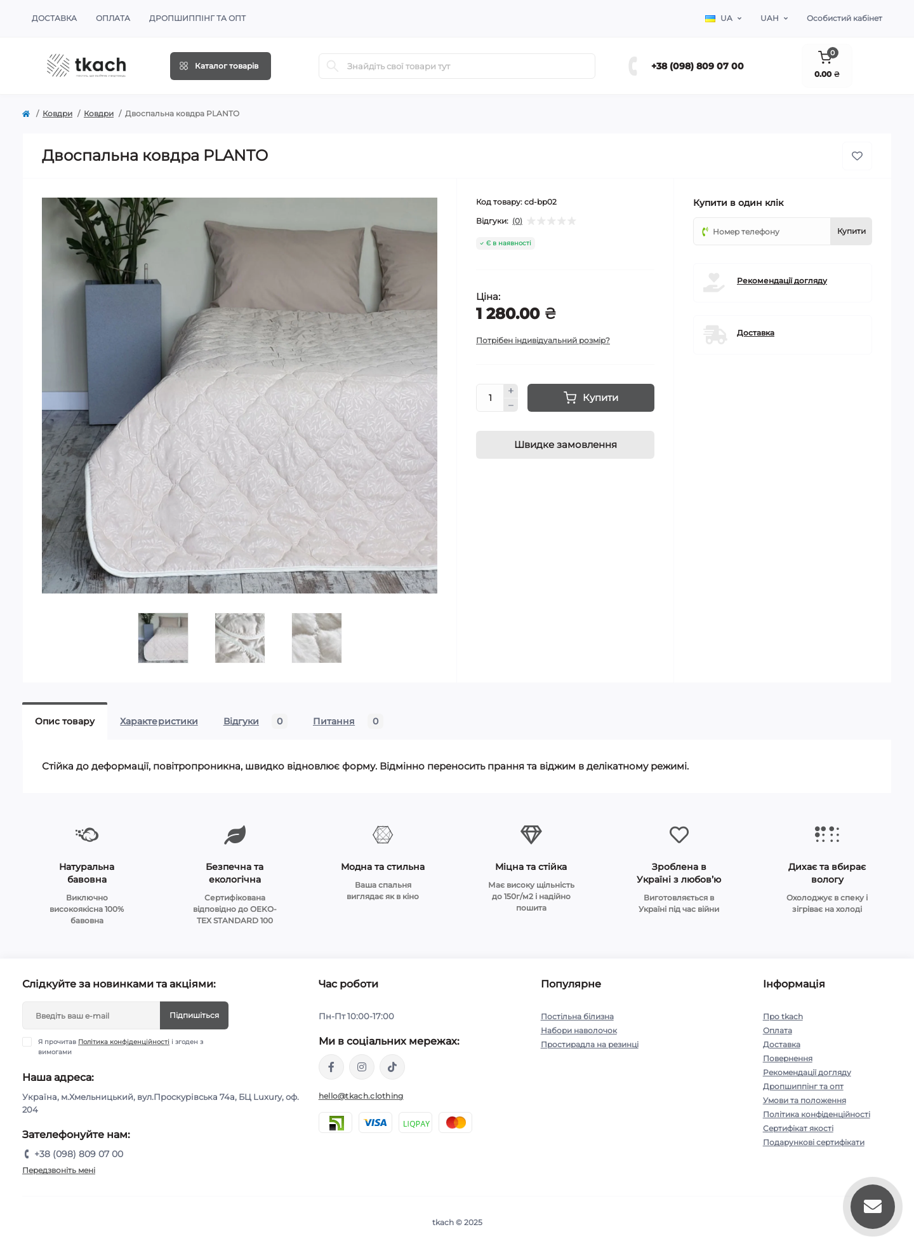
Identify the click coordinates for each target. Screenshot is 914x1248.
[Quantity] (490, 398)
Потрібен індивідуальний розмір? (543, 340)
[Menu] (220, 66)
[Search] (333, 66)
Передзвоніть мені (58, 1170)
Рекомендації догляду (782, 280)
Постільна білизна (577, 1016)
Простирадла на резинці (590, 1044)
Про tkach (783, 1016)
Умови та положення (804, 1100)
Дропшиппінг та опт (197, 18)
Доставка (54, 18)
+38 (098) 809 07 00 (697, 66)
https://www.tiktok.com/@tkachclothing (392, 1067)
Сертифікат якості (798, 1128)
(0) (517, 221)
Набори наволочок (579, 1030)
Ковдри (57, 113)
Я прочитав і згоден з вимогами (120, 1046)
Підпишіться (194, 1015)
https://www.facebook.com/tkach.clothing (331, 1067)
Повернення (787, 1058)
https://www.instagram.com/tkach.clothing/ (361, 1067)
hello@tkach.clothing (361, 1096)
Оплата (113, 18)
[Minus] (511, 405)
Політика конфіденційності (123, 1042)
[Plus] (511, 391)
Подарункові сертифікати (813, 1142)
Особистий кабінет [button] (844, 18)
